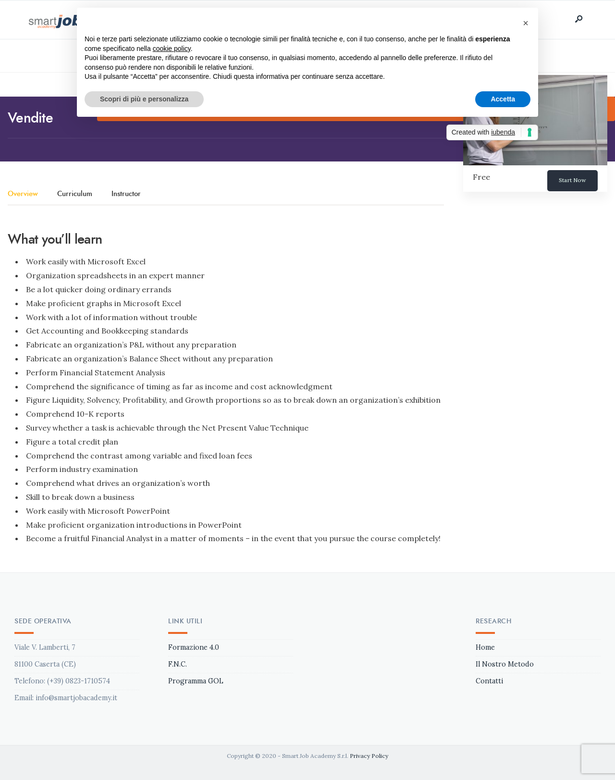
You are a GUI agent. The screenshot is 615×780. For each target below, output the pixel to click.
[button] (525, 23)
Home (485, 647)
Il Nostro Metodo (505, 664)
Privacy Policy (369, 755)
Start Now (572, 180)
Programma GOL (195, 681)
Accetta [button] (503, 99)
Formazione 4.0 (193, 647)
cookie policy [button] (172, 48)
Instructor (126, 194)
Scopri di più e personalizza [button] (144, 99)
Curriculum (74, 194)
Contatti (489, 681)
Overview (23, 194)
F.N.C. (177, 664)
